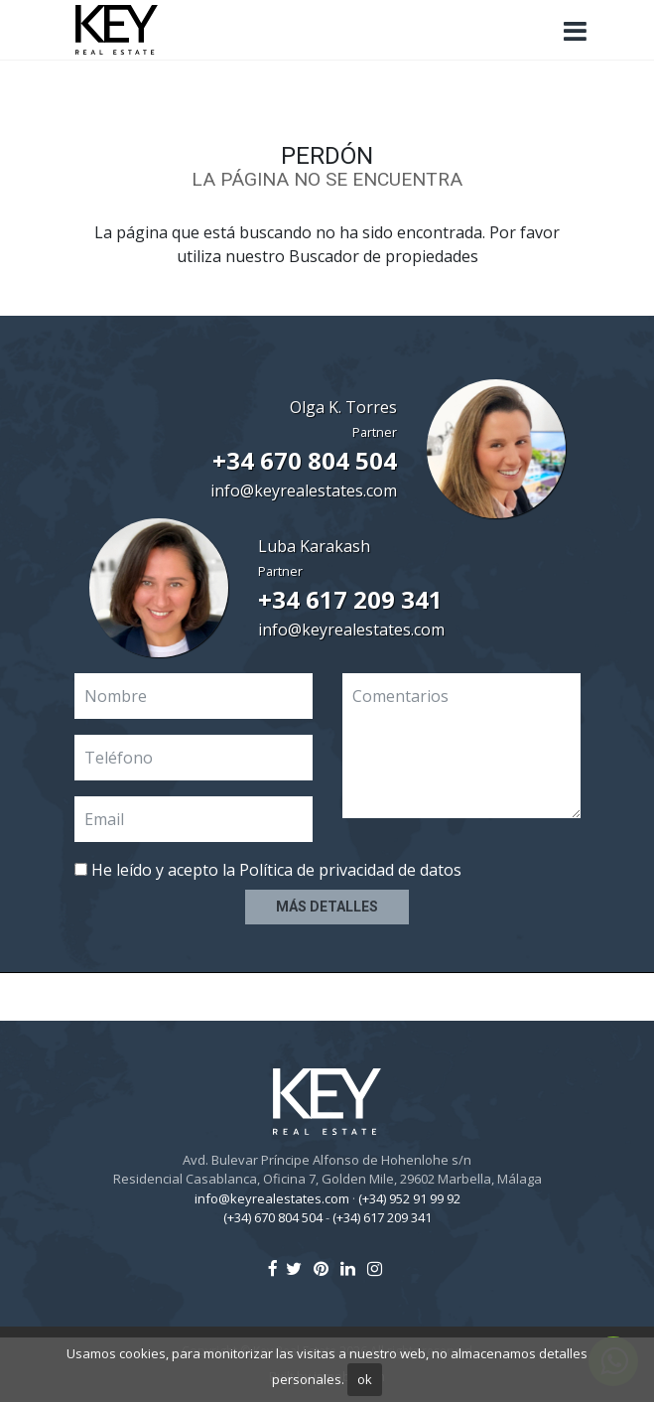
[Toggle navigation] (575, 32)
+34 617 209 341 (350, 599)
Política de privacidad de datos (350, 870)
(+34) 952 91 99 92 (409, 1198)
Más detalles (327, 906)
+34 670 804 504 (304, 460)
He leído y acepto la (267, 870)
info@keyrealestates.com (303, 490)
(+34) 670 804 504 (273, 1217)
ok (364, 1379)
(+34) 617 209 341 (382, 1217)
